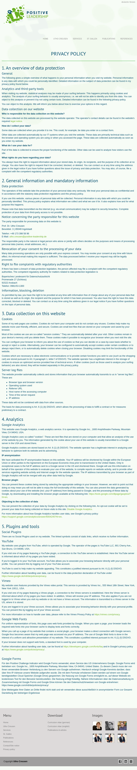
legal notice (16, 121)
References (126, 39)
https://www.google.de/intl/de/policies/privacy (24, 576)
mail (131, 761)
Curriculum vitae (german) (59, 722)
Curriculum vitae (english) (58, 726)
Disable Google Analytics (79, 509)
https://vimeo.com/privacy (107, 614)
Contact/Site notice (11, 745)
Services (77, 39)
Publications (108, 39)
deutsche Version (128, 2)
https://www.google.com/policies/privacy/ (24, 649)
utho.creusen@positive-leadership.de (28, 236)
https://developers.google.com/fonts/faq (83, 646)
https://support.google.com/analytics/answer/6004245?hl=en (32, 517)
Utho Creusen (60, 39)
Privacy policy (9, 749)
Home (45, 39)
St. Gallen (92, 39)
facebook (120, 761)
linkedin (125, 761)
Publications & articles (57, 730)
